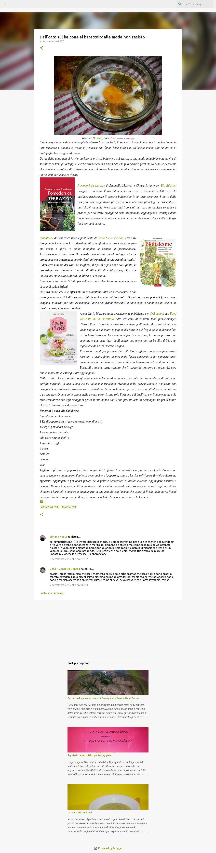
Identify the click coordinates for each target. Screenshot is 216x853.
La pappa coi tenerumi (80, 812)
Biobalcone (46, 238)
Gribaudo (156, 313)
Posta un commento (52, 593)
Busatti (97, 138)
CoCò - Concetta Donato (65, 568)
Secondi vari (69, 507)
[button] (42, 48)
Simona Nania (58, 536)
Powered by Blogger (108, 848)
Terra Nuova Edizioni (111, 238)
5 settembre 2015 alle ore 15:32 (69, 559)
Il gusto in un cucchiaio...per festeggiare (89, 755)
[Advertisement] (108, 632)
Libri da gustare (49, 507)
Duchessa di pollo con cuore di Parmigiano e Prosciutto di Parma (103, 698)
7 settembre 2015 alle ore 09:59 (69, 584)
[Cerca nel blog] (195, 4)
